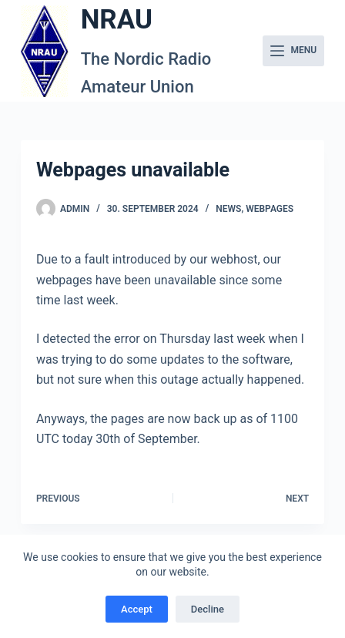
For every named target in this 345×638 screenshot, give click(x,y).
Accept (136, 609)
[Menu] (293, 50)
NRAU (116, 19)
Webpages (269, 208)
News (228, 208)
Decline (207, 609)
